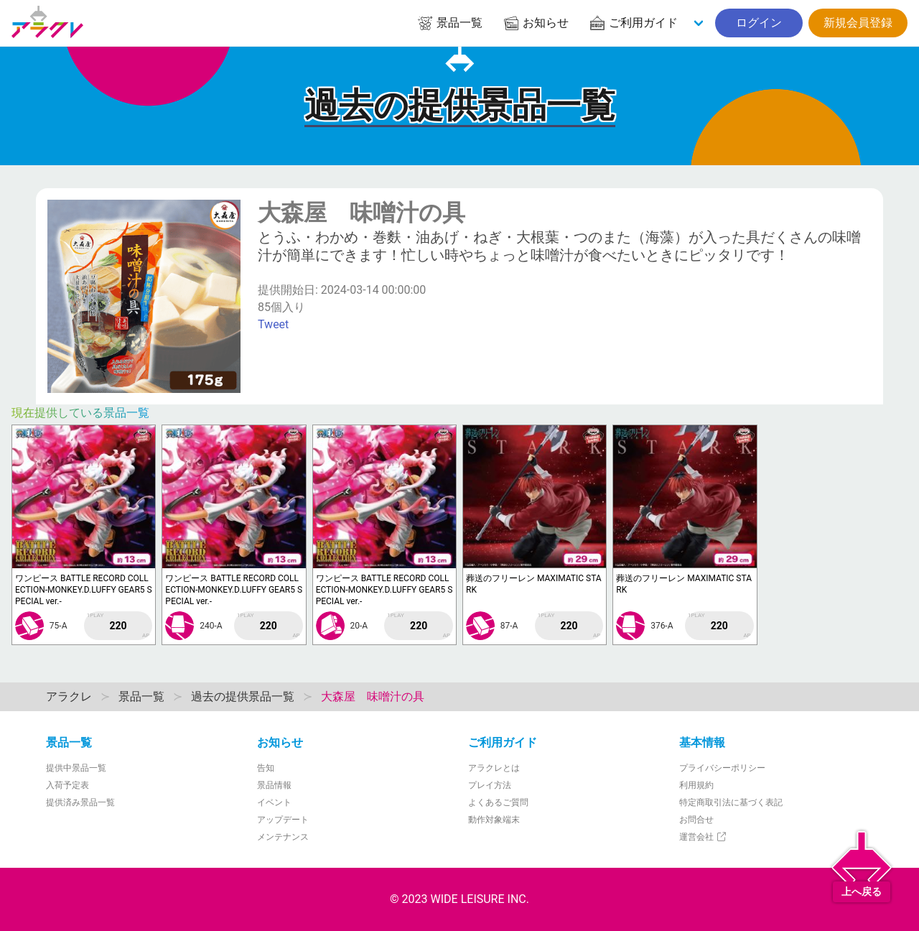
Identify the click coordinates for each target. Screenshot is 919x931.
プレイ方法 (489, 785)
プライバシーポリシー (722, 768)
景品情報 (274, 785)
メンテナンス (283, 837)
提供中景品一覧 (76, 768)
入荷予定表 (67, 785)
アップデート (283, 820)
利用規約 (696, 785)
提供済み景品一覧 (80, 802)
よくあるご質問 (498, 802)
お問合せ (696, 820)
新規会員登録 (858, 22)
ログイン (759, 22)
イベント (274, 802)
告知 (265, 768)
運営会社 (703, 837)
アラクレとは (494, 768)
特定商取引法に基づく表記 (731, 802)
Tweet (273, 324)
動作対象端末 (494, 820)
